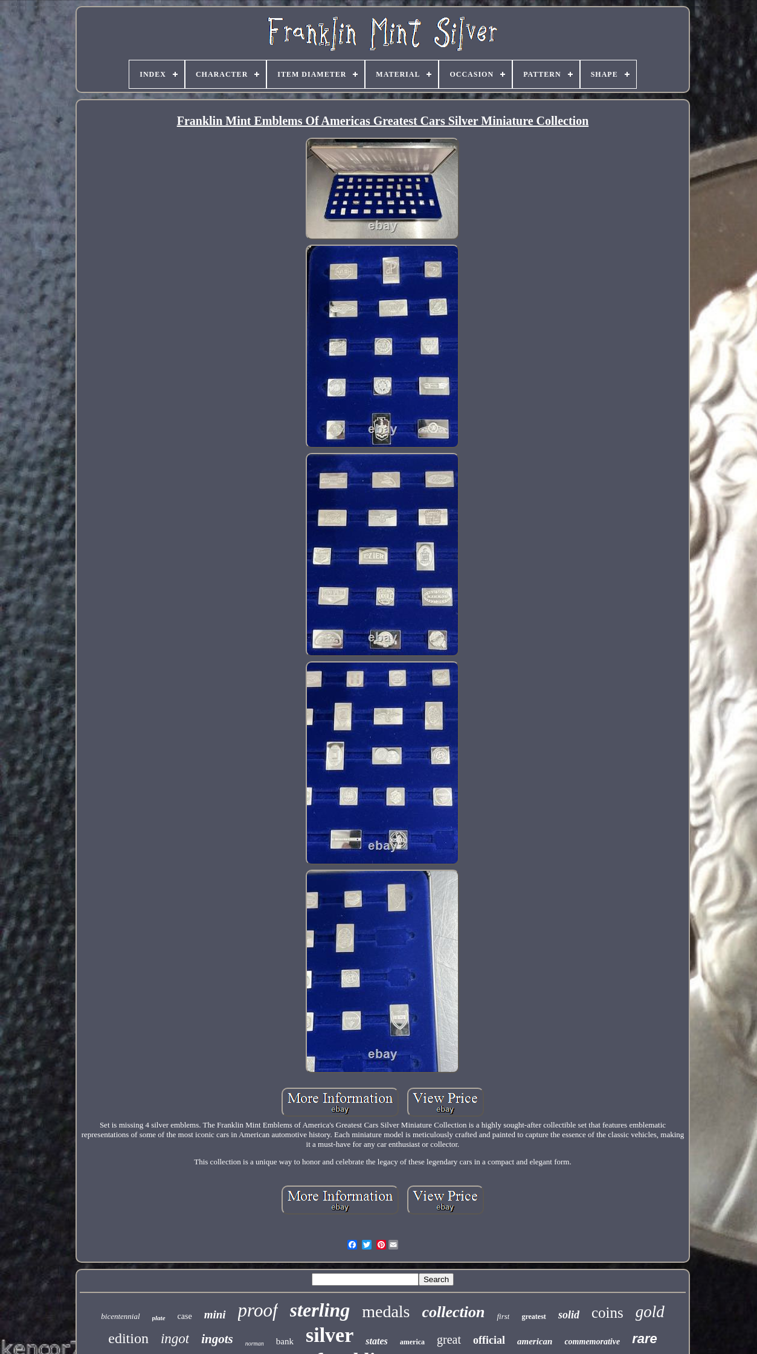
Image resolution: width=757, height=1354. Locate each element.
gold (650, 1312)
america (412, 1342)
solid (568, 1315)
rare (644, 1338)
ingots (217, 1339)
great (449, 1339)
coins (607, 1312)
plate (159, 1317)
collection (453, 1312)
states (376, 1341)
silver (329, 1335)
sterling (320, 1310)
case (185, 1316)
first (503, 1316)
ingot (175, 1338)
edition (128, 1338)
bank (285, 1341)
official (489, 1340)
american (534, 1341)
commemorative (592, 1341)
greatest (533, 1316)
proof (258, 1310)
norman (254, 1343)
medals (386, 1311)
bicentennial (120, 1316)
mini (215, 1314)
